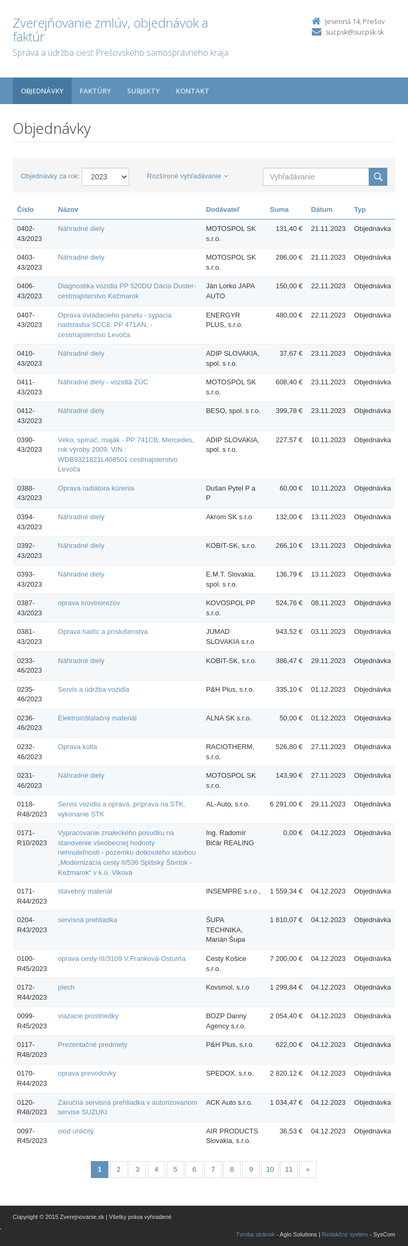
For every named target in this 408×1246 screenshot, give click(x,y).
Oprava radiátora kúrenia (96, 488)
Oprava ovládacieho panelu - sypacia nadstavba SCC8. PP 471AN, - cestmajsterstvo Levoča (115, 325)
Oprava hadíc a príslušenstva (103, 631)
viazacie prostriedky (88, 1016)
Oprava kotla (77, 747)
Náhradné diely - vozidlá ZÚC (103, 382)
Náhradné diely (81, 229)
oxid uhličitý (76, 1131)
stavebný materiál (85, 891)
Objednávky (42, 91)
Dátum (322, 209)
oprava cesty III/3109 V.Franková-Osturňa (121, 959)
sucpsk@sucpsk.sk (355, 32)
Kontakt (192, 91)
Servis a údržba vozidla (93, 689)
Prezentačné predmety (93, 1045)
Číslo (25, 209)
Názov (68, 209)
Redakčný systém (345, 1234)
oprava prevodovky (87, 1073)
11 (289, 1169)
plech (66, 987)
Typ (360, 209)
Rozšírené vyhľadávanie (187, 176)
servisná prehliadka (87, 920)
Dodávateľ (223, 209)
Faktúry (95, 91)
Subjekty (143, 91)
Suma (279, 209)
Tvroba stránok (255, 1234)
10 (270, 1169)
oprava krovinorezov (89, 603)
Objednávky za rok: (50, 176)
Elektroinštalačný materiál (97, 718)
